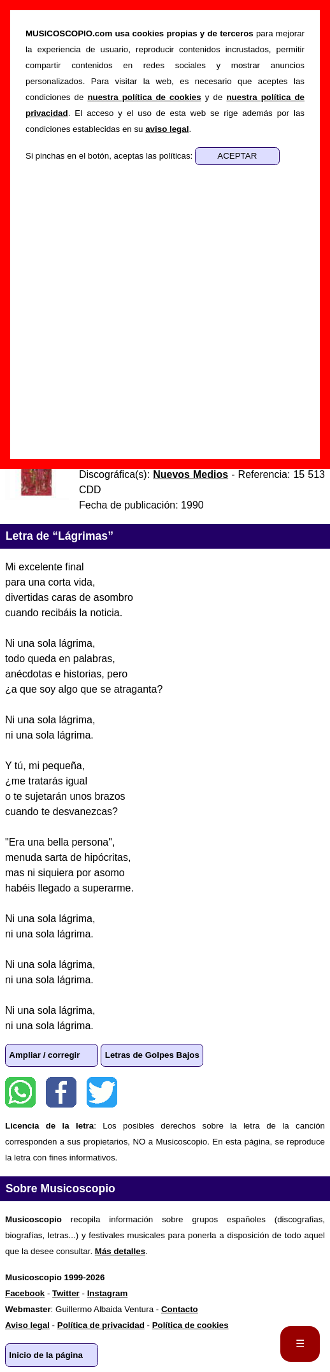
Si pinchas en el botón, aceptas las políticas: (110, 156)
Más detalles (120, 1251)
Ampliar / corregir (44, 1055)
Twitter (102, 1092)
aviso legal (167, 129)
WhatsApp (20, 1092)
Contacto (179, 1309)
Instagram (107, 1293)
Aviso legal (27, 1325)
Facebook (61, 1092)
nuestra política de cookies (144, 97)
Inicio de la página (46, 1355)
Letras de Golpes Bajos (152, 1055)
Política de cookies (190, 1325)
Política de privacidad (101, 1325)
